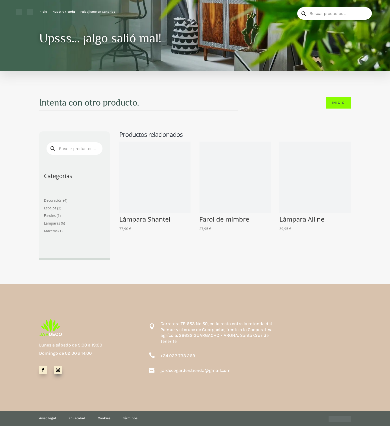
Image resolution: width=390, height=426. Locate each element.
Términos (130, 418)
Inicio (43, 11)
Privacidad (76, 418)
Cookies (104, 418)
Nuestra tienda (63, 11)
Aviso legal (47, 418)
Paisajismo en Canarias (97, 11)
